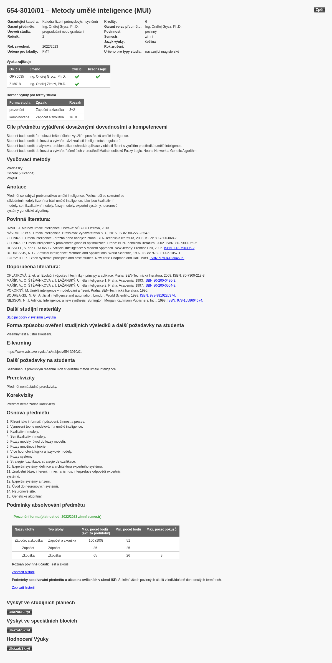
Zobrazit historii (23, 572)
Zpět (319, 9)
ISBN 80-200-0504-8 (160, 285)
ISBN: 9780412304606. (167, 258)
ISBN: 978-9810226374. (158, 295)
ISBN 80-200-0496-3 (160, 280)
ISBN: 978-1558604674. (186, 300)
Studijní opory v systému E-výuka (31, 317)
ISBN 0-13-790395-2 (179, 248)
